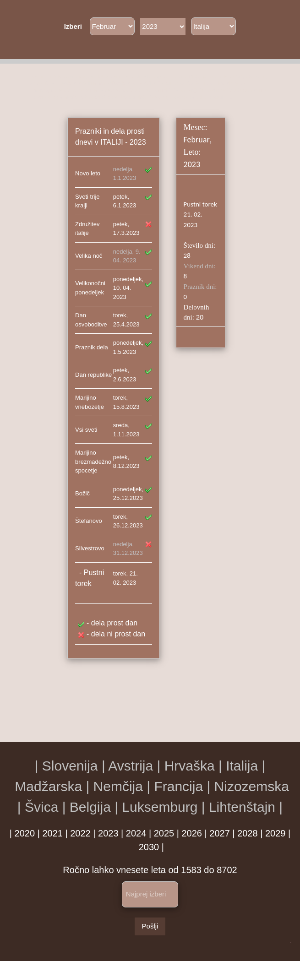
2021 (52, 833)
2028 (247, 833)
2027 (219, 833)
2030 (149, 847)
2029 (275, 833)
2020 (25, 833)
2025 (164, 833)
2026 (191, 833)
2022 (80, 833)
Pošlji (150, 926)
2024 (136, 833)
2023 (108, 833)
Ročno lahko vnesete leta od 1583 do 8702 (150, 870)
